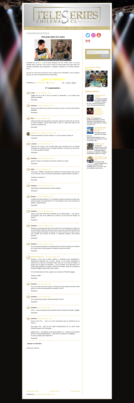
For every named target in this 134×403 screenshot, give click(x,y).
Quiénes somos (41, 28)
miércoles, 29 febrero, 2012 (43, 93)
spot (41, 62)
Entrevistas (71, 28)
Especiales (80, 28)
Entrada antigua (75, 391)
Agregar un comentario (34, 343)
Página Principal (29, 28)
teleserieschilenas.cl (37, 256)
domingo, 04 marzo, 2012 (44, 318)
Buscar (105, 56)
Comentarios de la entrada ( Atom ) (45, 394)
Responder (34, 100)
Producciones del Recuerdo (57, 28)
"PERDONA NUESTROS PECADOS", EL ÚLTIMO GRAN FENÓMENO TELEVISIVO (95, 112)
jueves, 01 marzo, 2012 (53, 256)
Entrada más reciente (33, 391)
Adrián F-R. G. (35, 133)
